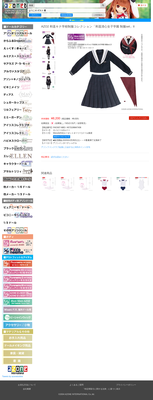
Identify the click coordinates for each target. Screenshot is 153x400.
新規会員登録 (66, 15)
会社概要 (27, 389)
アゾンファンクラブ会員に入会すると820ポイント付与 (65, 147)
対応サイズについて (61, 137)
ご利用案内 (98, 15)
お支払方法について (27, 385)
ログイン (35, 15)
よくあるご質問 (76, 385)
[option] (48, 37)
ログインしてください (139, 118)
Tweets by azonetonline (12, 376)
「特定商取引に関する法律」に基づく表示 (101, 389)
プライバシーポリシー (126, 385)
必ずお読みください (60, 157)
